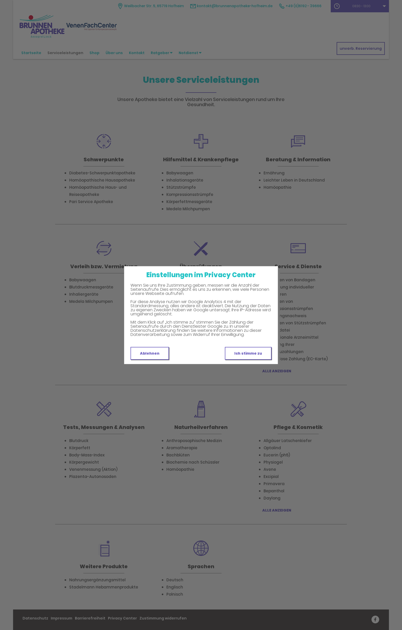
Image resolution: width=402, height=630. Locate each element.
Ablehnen (149, 353)
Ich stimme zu (248, 353)
